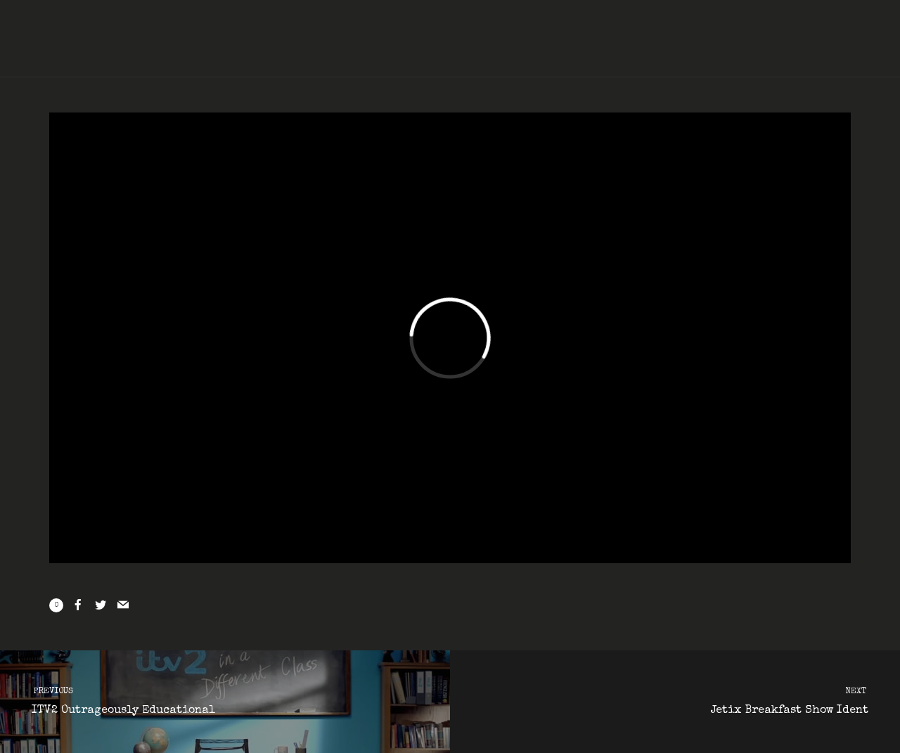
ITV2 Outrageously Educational (212, 699)
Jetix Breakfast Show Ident (687, 699)
